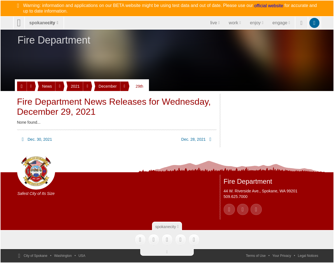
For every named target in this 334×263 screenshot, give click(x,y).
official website (268, 6)
